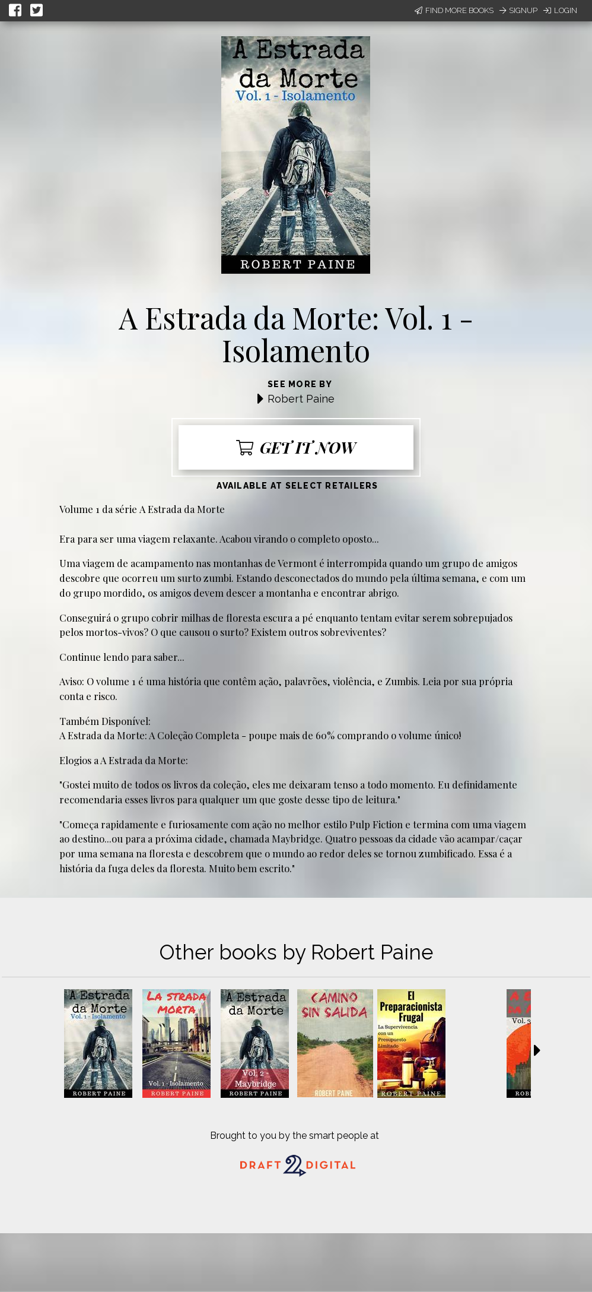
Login (560, 10)
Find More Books (454, 10)
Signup (518, 10)
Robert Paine (301, 398)
